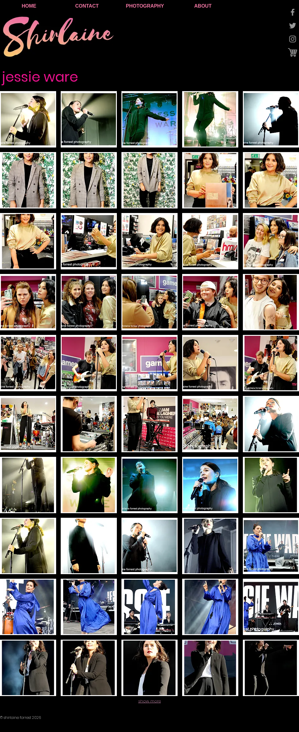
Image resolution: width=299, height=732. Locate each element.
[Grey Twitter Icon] (292, 25)
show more (149, 701)
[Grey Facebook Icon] (292, 12)
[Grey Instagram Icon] (292, 39)
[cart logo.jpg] (292, 52)
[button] (28, 119)
